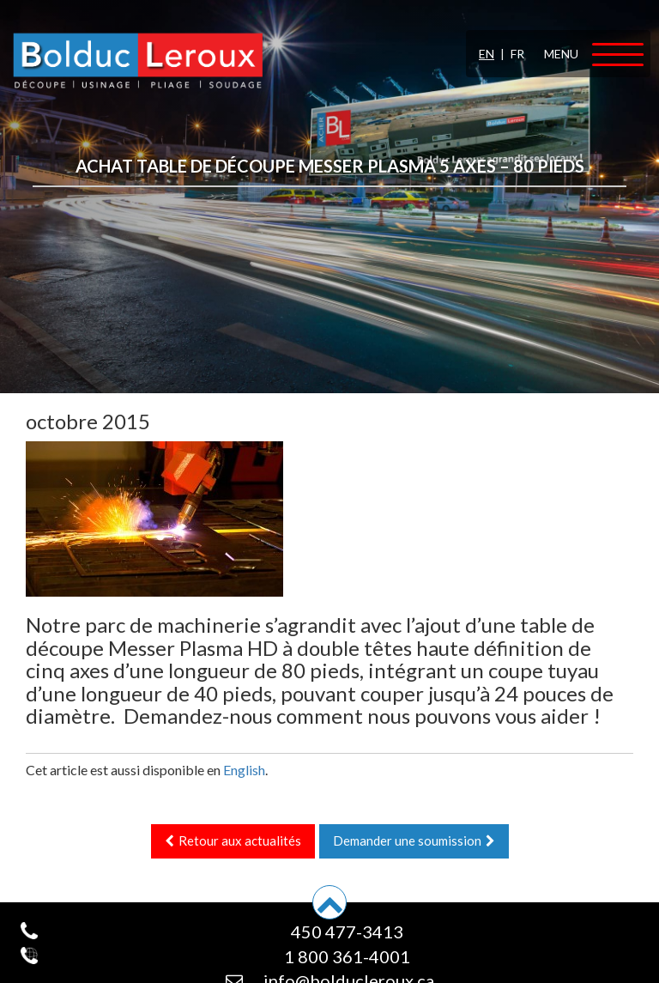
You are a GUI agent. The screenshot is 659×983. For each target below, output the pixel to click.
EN (486, 53)
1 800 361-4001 (347, 956)
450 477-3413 (347, 931)
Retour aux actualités (233, 840)
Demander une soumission (414, 840)
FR (517, 53)
